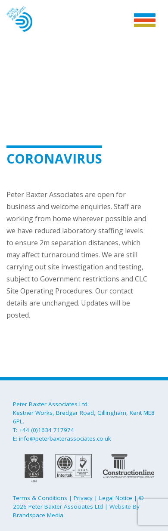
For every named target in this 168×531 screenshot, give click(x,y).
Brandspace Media (38, 515)
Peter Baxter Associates (19, 20)
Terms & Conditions (40, 498)
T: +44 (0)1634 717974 (43, 430)
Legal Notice (115, 498)
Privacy (83, 498)
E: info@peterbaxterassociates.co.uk (62, 438)
